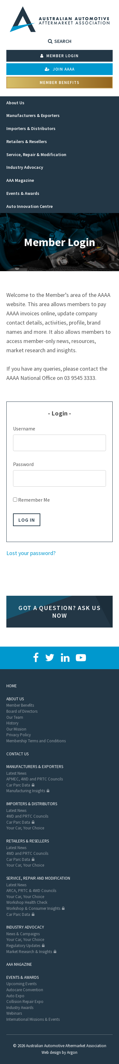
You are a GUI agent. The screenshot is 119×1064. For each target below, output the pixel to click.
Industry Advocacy (25, 927)
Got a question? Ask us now (59, 611)
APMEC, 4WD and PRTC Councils (34, 779)
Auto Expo (15, 996)
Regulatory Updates (23, 945)
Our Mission (16, 729)
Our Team (14, 717)
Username (24, 428)
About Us (15, 699)
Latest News (16, 773)
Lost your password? (31, 553)
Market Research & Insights (29, 951)
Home (11, 686)
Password (23, 464)
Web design (51, 1052)
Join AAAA (60, 69)
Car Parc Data (18, 785)
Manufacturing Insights (25, 790)
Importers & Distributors (31, 804)
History (12, 723)
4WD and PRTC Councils (27, 816)
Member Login (59, 55)
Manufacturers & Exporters (34, 766)
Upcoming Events (21, 983)
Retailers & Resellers (27, 841)
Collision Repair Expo (24, 1001)
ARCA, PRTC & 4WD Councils (31, 890)
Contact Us (17, 754)
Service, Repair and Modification (38, 878)
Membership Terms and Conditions (36, 741)
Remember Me (31, 500)
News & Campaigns (23, 934)
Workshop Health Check (26, 902)
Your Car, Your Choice (25, 828)
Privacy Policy (18, 735)
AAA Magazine (19, 964)
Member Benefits (59, 82)
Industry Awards (19, 1007)
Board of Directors (21, 711)
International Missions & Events (33, 1019)
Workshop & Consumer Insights (33, 908)
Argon (72, 1052)
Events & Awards (22, 977)
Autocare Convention (24, 989)
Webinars (14, 1013)
